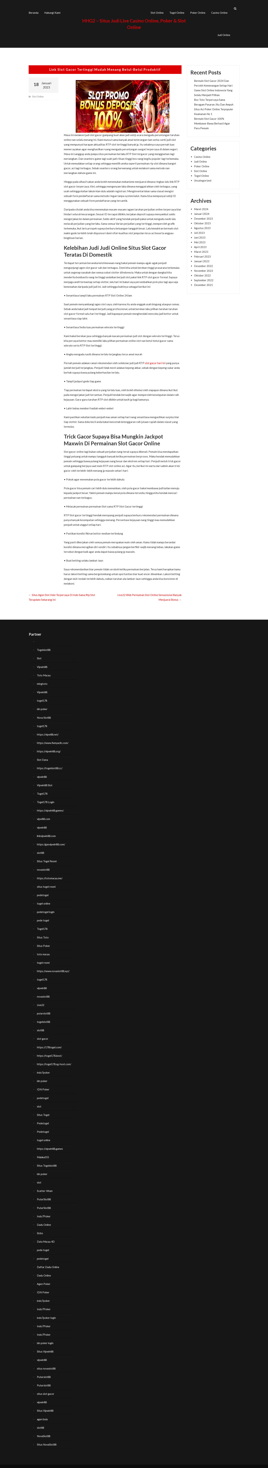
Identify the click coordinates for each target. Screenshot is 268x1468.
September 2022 (203, 277)
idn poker (42, 705)
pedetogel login (46, 908)
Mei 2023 (199, 239)
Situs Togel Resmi (47, 857)
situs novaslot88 (47, 1363)
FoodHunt (111, 1463)
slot (39, 1101)
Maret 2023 (201, 248)
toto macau (43, 950)
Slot (39, 655)
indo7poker (43, 1068)
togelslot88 (44, 1017)
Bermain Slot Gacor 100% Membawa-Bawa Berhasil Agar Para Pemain (212, 120)
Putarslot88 (44, 1371)
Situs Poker (43, 941)
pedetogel (43, 891)
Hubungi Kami (52, 11)
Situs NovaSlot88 (47, 1438)
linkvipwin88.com (47, 832)
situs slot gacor (46, 1388)
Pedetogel (43, 1118)
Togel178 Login (46, 798)
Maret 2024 (201, 205)
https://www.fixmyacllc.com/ (53, 739)
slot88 (41, 849)
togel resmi (43, 958)
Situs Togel (43, 1110)
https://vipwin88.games (50, 1144)
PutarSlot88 (44, 1194)
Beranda (33, 11)
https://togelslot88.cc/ (50, 764)
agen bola (42, 1413)
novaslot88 (43, 865)
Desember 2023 (203, 215)
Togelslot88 (44, 646)
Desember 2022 (203, 262)
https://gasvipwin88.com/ (52, 840)
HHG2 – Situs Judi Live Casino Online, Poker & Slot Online (72, 1463)
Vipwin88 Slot (45, 781)
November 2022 (203, 267)
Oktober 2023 (202, 220)
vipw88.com (44, 815)
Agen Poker (44, 1278)
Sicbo (40, 1228)
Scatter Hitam (45, 1186)
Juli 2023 (199, 229)
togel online (44, 899)
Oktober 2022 (202, 272)
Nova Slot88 (44, 714)
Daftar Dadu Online (48, 1262)
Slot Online (157, 11)
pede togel (43, 916)
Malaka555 (43, 1152)
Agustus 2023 (202, 224)
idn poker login (45, 1337)
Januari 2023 (201, 258)
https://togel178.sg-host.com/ (55, 1059)
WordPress (158, 1463)
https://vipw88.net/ (48, 731)
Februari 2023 (202, 253)
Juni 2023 (199, 234)
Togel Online (176, 11)
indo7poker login (47, 1312)
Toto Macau (44, 672)
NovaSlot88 (44, 1430)
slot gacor (43, 1034)
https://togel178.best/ (50, 1051)
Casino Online (219, 11)
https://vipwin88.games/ (51, 807)
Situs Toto (43, 933)
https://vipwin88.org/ (49, 748)
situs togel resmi (46, 882)
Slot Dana (43, 756)
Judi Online (223, 33)
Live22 (41, 1000)
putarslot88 (44, 1009)
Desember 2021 (203, 281)
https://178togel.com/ (50, 1042)
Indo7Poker (44, 1211)
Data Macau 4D (46, 1236)
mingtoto (42, 680)
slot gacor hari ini (155, 360)
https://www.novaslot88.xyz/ (54, 967)
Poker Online (197, 11)
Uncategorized (202, 177)
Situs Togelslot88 (47, 1160)
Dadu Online (44, 1219)
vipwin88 (42, 773)
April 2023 (200, 243)
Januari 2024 (201, 210)
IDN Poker (43, 1085)
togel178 (42, 697)
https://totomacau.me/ (50, 874)
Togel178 (42, 790)
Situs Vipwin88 (45, 1346)
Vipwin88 (42, 663)
